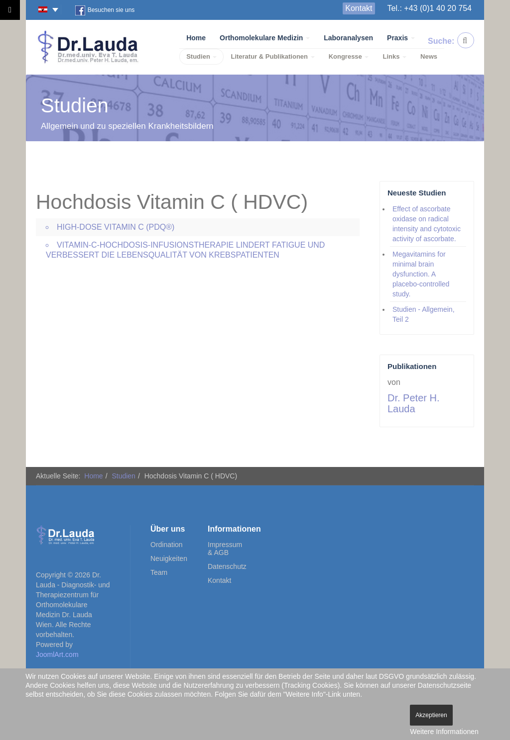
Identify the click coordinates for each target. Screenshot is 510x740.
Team (158, 572)
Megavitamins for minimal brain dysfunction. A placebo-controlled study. (420, 274)
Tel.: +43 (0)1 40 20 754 (429, 8)
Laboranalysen (348, 38)
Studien (201, 56)
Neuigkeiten (168, 558)
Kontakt (358, 8)
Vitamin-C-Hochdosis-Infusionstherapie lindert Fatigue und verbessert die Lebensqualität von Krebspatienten (185, 250)
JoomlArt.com (57, 654)
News (428, 56)
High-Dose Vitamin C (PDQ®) (115, 227)
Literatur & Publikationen (272, 56)
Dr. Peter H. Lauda (413, 403)
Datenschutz (226, 566)
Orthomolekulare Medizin (265, 38)
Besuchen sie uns (105, 10)
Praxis (401, 38)
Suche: (436, 41)
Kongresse (349, 56)
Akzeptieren (431, 715)
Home (196, 38)
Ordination (166, 545)
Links (394, 56)
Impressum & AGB (225, 548)
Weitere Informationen (444, 732)
